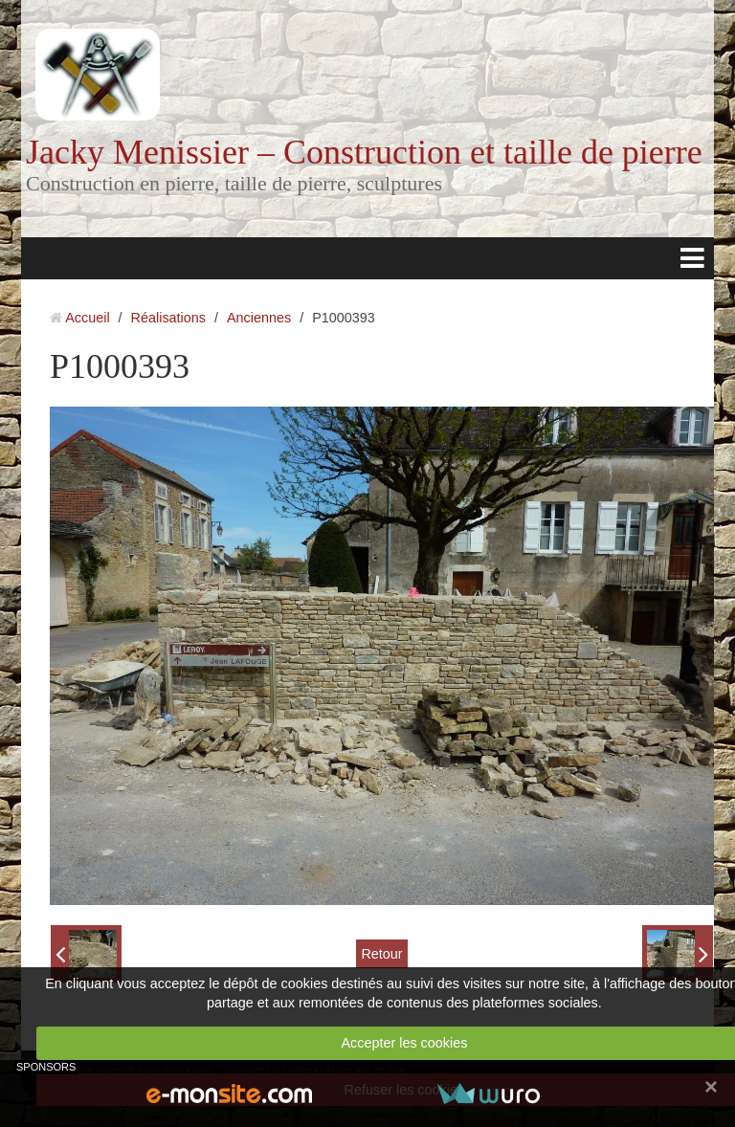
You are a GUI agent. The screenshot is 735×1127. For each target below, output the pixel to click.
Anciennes (259, 317)
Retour (381, 953)
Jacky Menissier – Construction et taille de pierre (364, 152)
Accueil (87, 317)
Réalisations (168, 317)
